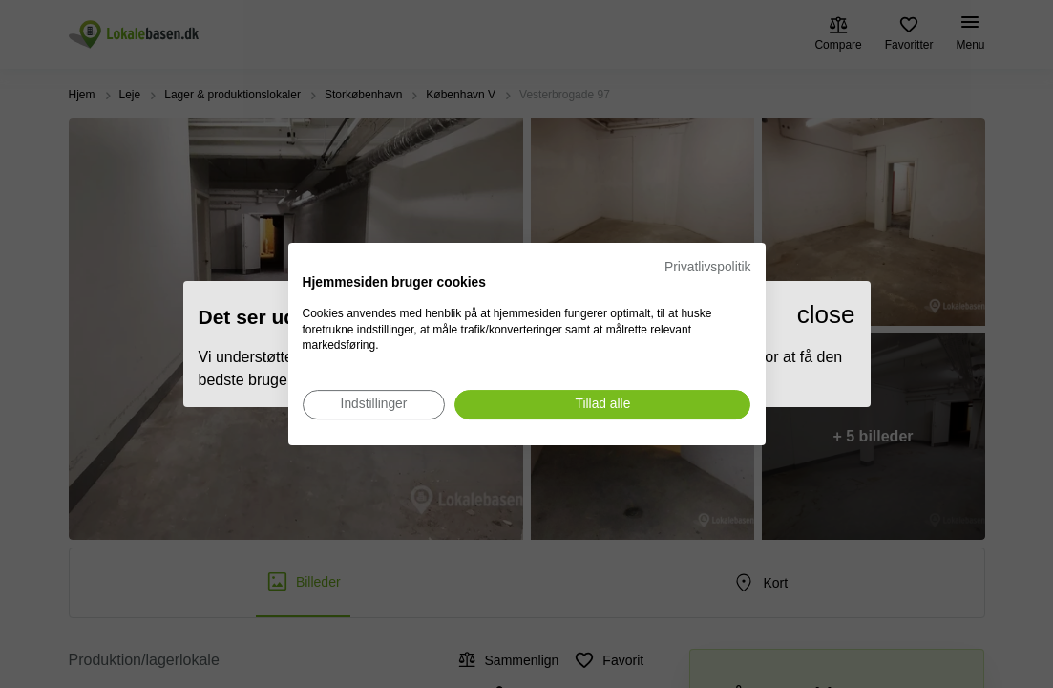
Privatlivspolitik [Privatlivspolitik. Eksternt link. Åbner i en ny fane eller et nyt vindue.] (707, 267)
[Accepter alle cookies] (602, 404)
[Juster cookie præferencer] (374, 404)
